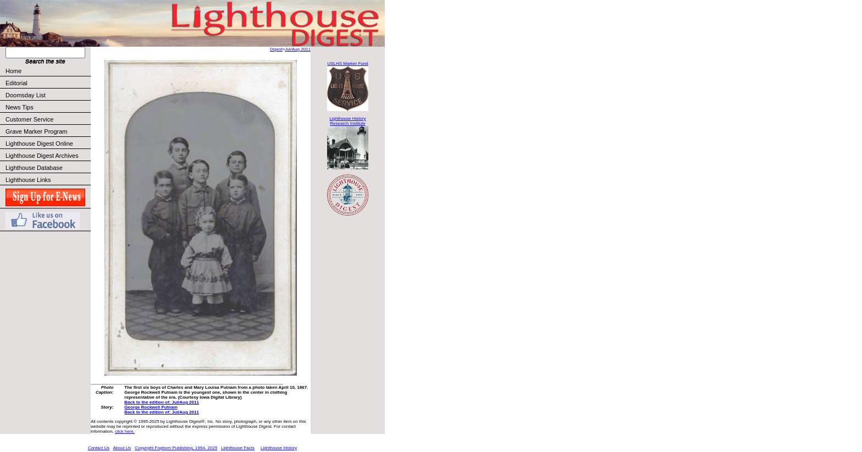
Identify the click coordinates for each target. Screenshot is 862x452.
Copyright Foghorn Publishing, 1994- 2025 (176, 447)
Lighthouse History (279, 447)
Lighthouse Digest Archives (42, 155)
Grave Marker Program (36, 131)
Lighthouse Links (28, 180)
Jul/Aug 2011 (298, 49)
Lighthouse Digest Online (39, 143)
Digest (276, 49)
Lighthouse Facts (238, 447)
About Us (122, 447)
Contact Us (99, 447)
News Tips (19, 107)
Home (13, 71)
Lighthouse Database (34, 167)
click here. (125, 431)
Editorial (47, 83)
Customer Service (47, 119)
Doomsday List (25, 95)
